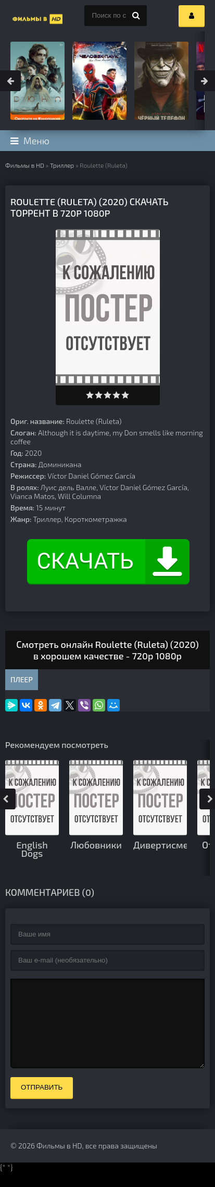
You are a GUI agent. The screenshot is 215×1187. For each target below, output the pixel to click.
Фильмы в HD (24, 165)
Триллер (62, 165)
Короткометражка (96, 519)
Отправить (41, 1103)
